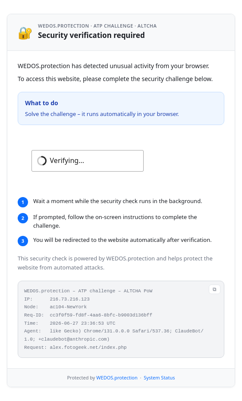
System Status (159, 377)
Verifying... (67, 160)
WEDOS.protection (116, 377)
